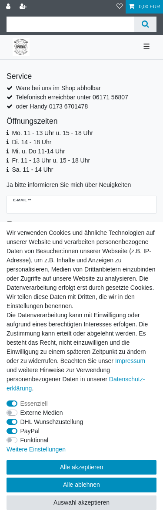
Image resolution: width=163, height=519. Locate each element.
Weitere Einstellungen (36, 449)
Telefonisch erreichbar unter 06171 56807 (72, 97)
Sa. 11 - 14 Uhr (32, 169)
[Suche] (145, 24)
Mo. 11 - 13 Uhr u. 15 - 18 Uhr (52, 132)
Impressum (130, 360)
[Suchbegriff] (70, 24)
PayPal (30, 430)
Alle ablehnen (81, 484)
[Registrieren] (24, 7)
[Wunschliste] (119, 7)
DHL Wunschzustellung (51, 421)
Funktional (34, 440)
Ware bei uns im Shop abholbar (58, 88)
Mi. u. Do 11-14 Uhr (38, 151)
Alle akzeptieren (81, 467)
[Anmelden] (9, 7)
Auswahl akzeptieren (81, 502)
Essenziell (34, 403)
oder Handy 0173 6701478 (52, 106)
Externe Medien (41, 412)
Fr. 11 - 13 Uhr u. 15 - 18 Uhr (51, 160)
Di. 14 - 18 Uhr (31, 142)
